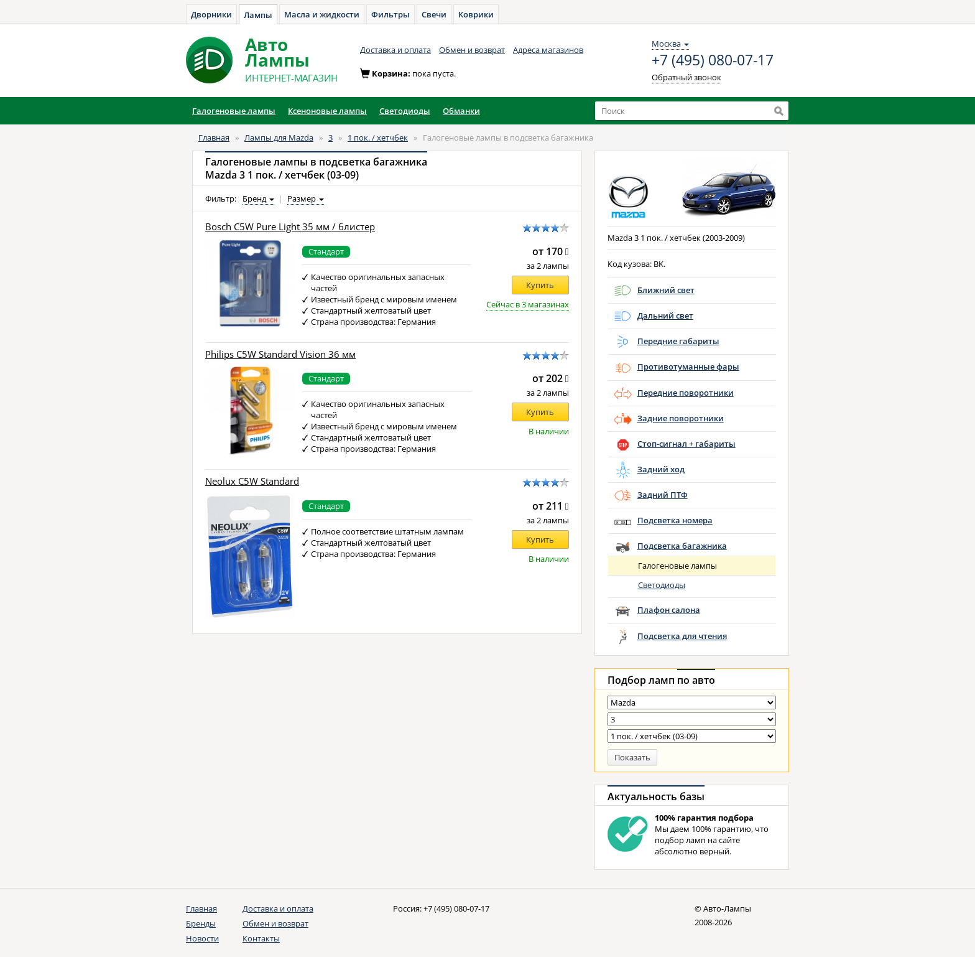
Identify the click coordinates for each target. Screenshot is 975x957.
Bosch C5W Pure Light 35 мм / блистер (290, 227)
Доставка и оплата (395, 49)
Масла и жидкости (321, 14)
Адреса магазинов (548, 49)
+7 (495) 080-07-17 (713, 60)
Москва (670, 43)
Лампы (258, 15)
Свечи (434, 14)
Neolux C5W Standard (252, 481)
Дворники (211, 14)
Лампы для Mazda (278, 137)
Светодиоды (661, 585)
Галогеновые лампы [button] (233, 110)
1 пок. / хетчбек (378, 137)
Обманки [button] (461, 110)
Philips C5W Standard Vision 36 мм (280, 354)
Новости (202, 938)
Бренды (201, 923)
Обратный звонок (686, 77)
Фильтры (390, 14)
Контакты (261, 938)
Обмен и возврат (472, 49)
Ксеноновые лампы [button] (327, 110)
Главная (213, 137)
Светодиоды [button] (404, 110)
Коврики (476, 14)
